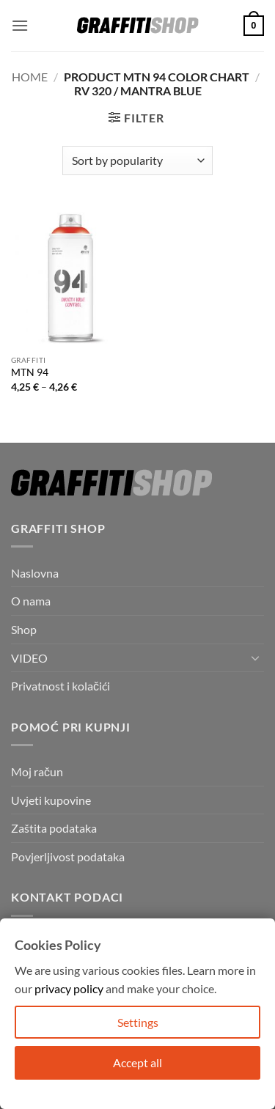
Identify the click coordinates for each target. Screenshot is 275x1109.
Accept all (137, 1062)
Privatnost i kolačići (60, 686)
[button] (20, 25)
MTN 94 (29, 372)
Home (30, 77)
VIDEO (29, 658)
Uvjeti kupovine (51, 800)
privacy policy (68, 988)
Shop (24, 629)
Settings (137, 1022)
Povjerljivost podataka (68, 856)
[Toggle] (255, 657)
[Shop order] (137, 160)
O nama (31, 601)
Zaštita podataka (54, 828)
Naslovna (35, 573)
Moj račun (37, 771)
